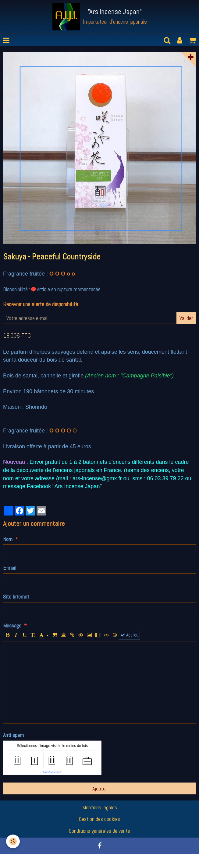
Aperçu (129, 635)
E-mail (9, 567)
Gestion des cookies (99, 818)
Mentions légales (99, 807)
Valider (186, 317)
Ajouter (99, 788)
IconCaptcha (51, 772)
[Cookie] (13, 841)
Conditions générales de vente (99, 830)
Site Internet (16, 596)
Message (12, 625)
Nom (7, 539)
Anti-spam (13, 734)
